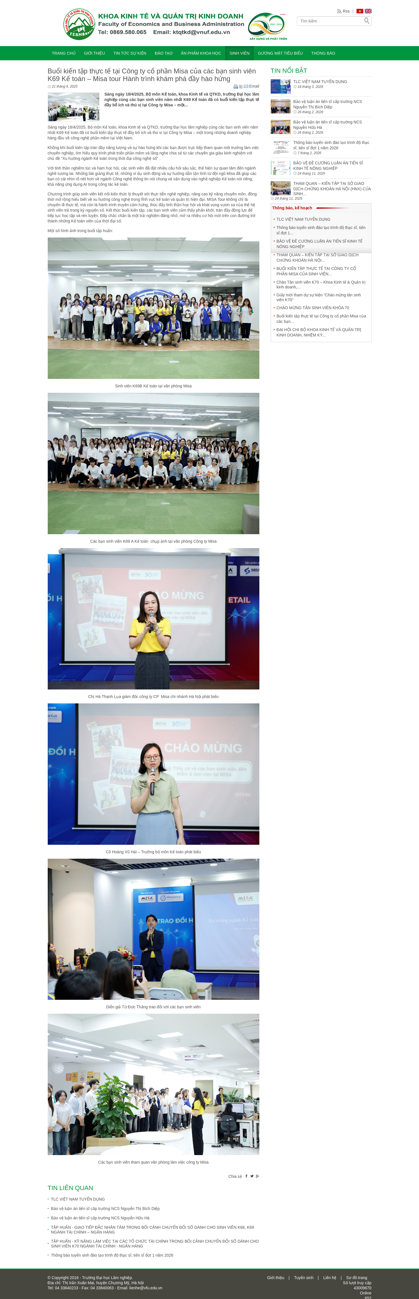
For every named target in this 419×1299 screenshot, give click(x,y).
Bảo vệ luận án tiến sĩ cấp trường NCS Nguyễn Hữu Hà (100, 1218)
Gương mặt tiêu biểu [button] (280, 53)
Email (251, 86)
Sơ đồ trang (356, 1277)
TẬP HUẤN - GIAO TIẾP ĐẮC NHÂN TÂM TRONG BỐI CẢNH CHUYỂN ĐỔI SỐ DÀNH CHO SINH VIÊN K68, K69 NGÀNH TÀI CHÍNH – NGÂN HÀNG (152, 1229)
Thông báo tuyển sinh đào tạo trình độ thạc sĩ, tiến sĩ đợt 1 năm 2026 (112, 1255)
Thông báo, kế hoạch (292, 208)
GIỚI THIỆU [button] (94, 53)
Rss (346, 11)
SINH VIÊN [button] (239, 53)
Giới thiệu (275, 1277)
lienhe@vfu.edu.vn (145, 1288)
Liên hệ (329, 1277)
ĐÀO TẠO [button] (163, 53)
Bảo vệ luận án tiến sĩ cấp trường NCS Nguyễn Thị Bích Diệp (105, 1208)
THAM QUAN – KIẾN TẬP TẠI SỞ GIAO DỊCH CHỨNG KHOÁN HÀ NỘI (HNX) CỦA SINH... (332, 188)
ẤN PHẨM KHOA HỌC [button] (201, 53)
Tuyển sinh (303, 1277)
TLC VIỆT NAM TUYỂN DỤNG (78, 1199)
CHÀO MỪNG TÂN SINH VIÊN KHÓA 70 (313, 307)
